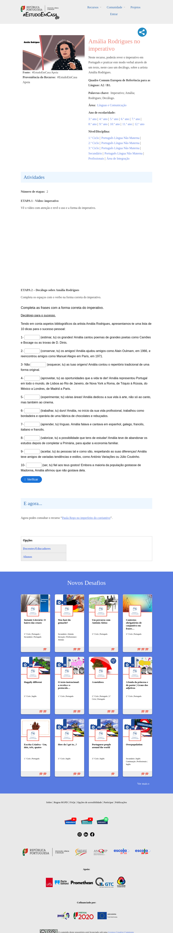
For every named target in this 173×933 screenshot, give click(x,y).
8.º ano (92, 124)
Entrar (114, 14)
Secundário (95, 153)
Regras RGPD (61, 802)
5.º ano (114, 119)
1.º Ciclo (93, 137)
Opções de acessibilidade (89, 802)
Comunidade (114, 7)
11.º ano (127, 124)
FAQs (72, 802)
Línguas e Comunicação (112, 105)
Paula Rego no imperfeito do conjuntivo (86, 517)
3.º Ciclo (93, 148)
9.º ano (103, 124)
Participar (108, 802)
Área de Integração (118, 158)
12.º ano (139, 124)
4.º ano (103, 119)
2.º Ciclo (93, 143)
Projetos (135, 7)
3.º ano (92, 119)
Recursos (93, 7)
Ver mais (142, 783)
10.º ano (115, 124)
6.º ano (125, 119)
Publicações (121, 802)
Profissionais (96, 158)
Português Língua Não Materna (120, 137)
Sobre (49, 802)
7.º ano (136, 119)
